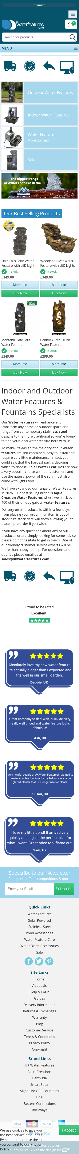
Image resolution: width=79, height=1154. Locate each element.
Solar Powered (39, 920)
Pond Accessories (39, 933)
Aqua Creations (39, 1071)
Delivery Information (39, 1004)
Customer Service (39, 1030)
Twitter (39, 961)
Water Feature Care (39, 939)
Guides (39, 998)
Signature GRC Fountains (39, 1091)
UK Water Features (39, 1065)
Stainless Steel (39, 926)
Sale (39, 952)
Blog (39, 1024)
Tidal (39, 1097)
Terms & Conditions (39, 1036)
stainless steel (55, 431)
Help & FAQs (39, 992)
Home (39, 979)
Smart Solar (39, 1084)
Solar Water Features (46, 467)
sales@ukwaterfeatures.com (25, 559)
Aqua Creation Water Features (32, 495)
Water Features (21, 422)
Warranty (39, 1017)
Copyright (39, 1049)
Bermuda (39, 1078)
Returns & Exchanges (39, 1011)
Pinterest (49, 961)
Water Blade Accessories (39, 946)
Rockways (39, 1110)
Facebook (28, 961)
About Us (39, 985)
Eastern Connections (39, 1103)
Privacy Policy (39, 1043)
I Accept (69, 1130)
